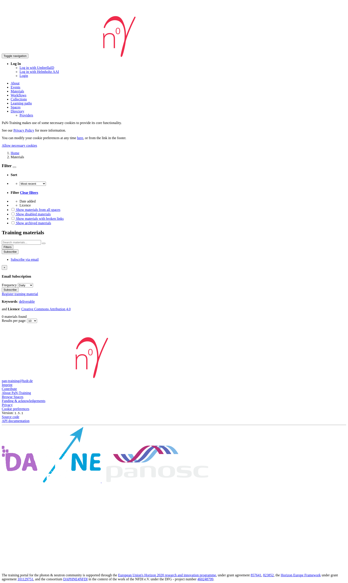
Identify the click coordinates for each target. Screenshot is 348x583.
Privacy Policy (23, 130)
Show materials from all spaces (35, 210)
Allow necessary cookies (19, 145)
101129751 (25, 579)
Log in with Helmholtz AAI (39, 72)
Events (15, 87)
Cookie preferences (15, 409)
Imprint (7, 385)
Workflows (18, 95)
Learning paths (21, 103)
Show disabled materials (31, 214)
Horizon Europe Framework (301, 575)
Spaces (15, 107)
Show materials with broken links (37, 218)
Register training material (20, 294)
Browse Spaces (12, 397)
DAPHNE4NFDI (75, 579)
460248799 (205, 579)
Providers (26, 115)
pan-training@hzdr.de (17, 381)
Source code (10, 417)
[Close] (4, 267)
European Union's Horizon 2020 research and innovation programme (167, 575)
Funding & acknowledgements (23, 401)
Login (24, 76)
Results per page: (14, 321)
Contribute (9, 389)
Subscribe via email (25, 259)
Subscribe (10, 251)
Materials (17, 91)
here (80, 138)
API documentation (16, 421)
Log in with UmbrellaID (37, 68)
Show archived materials (31, 223)
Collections (19, 99)
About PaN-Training (16, 393)
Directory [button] (17, 111)
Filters (8, 247)
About (15, 83)
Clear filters (29, 192)
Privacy (7, 405)
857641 (256, 575)
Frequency (9, 285)
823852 (268, 575)
